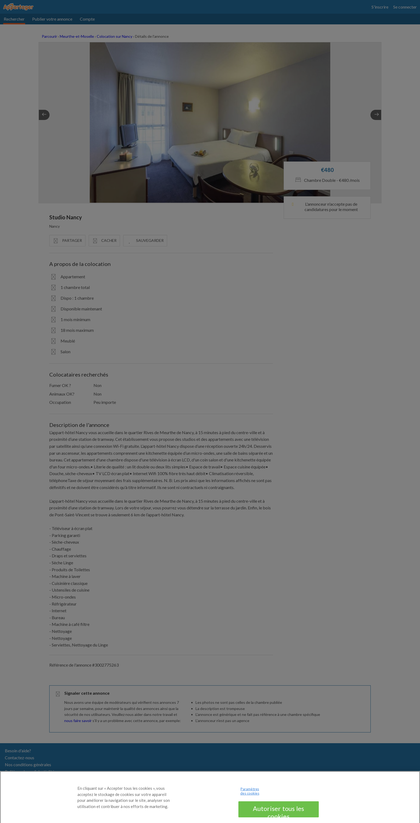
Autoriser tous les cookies (278, 813)
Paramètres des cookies (249, 793)
